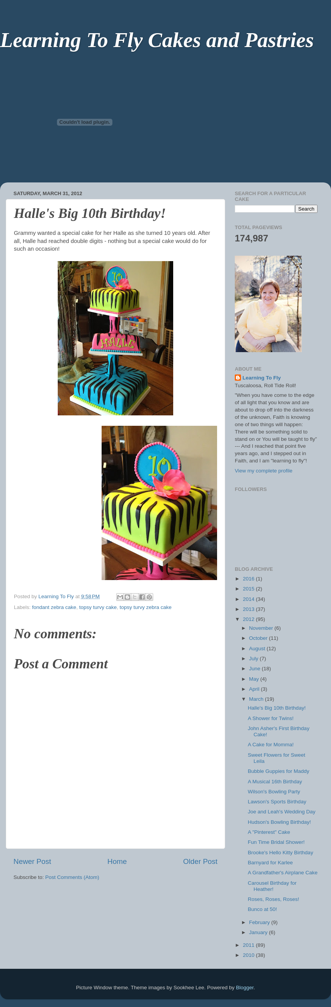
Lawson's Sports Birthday (277, 802)
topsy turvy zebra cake (146, 607)
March (257, 699)
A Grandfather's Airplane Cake (283, 872)
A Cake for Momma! (271, 744)
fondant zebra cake (54, 607)
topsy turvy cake (98, 607)
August (258, 648)
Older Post (200, 861)
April (255, 689)
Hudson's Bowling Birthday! (279, 822)
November (261, 628)
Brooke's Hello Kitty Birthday (280, 852)
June (255, 668)
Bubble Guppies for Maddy (278, 771)
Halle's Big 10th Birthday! (277, 708)
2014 (249, 599)
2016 (249, 579)
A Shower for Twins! (271, 718)
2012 (249, 619)
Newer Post (32, 861)
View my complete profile (264, 471)
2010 (249, 955)
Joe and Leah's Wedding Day (282, 812)
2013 (249, 609)
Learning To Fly (261, 378)
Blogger (245, 987)
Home (117, 861)
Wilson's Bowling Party (274, 791)
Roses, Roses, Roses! (273, 899)
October (259, 638)
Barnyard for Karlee (270, 862)
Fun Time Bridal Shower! (276, 842)
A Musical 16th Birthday (275, 781)
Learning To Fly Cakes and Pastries (157, 40)
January (259, 932)
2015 (249, 589)
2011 (249, 945)
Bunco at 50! (262, 909)
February (260, 922)
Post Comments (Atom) (72, 877)
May (254, 679)
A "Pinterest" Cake (269, 832)
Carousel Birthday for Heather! (272, 886)
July (254, 658)
